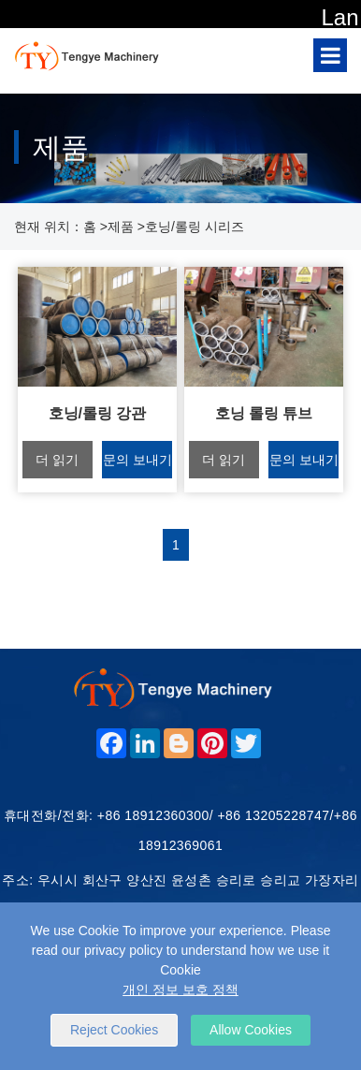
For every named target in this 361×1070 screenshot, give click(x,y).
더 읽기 (57, 459)
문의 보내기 (137, 459)
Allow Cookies (250, 1029)
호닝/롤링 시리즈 (194, 226)
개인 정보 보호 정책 (180, 989)
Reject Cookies (114, 1029)
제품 (121, 226)
